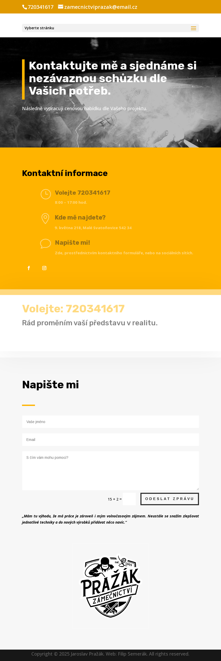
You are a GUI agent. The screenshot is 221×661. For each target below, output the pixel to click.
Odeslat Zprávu (169, 499)
